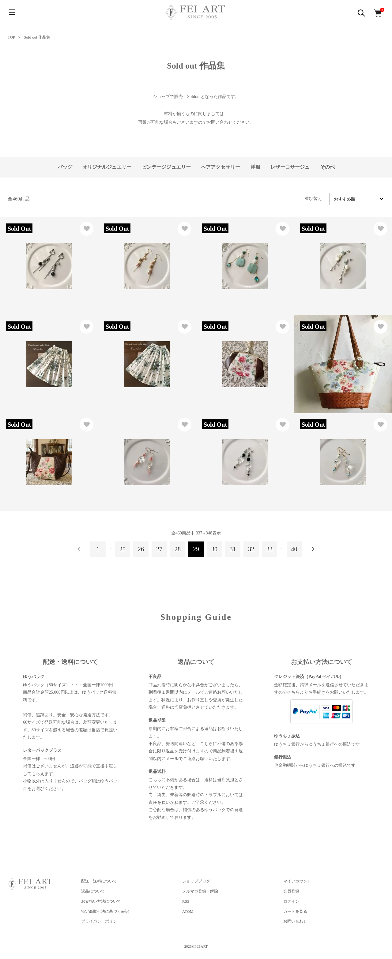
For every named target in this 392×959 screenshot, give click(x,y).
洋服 (255, 167)
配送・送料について (99, 881)
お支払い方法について (101, 901)
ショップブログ (196, 881)
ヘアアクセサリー (220, 167)
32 (251, 549)
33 (269, 549)
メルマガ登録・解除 (200, 891)
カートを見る (295, 911)
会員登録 (291, 891)
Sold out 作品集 (37, 37)
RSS (185, 901)
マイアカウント (297, 881)
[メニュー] (12, 12)
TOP (11, 37)
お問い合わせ (295, 921)
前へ (79, 549)
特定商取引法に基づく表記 (105, 911)
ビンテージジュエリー (166, 167)
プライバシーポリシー (101, 921)
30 (214, 549)
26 (141, 549)
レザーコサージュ (290, 167)
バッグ (65, 167)
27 (159, 549)
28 (178, 549)
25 (122, 549)
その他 (327, 167)
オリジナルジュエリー (106, 167)
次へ (312, 549)
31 (233, 549)
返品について (93, 891)
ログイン (291, 901)
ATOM (188, 911)
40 (294, 549)
